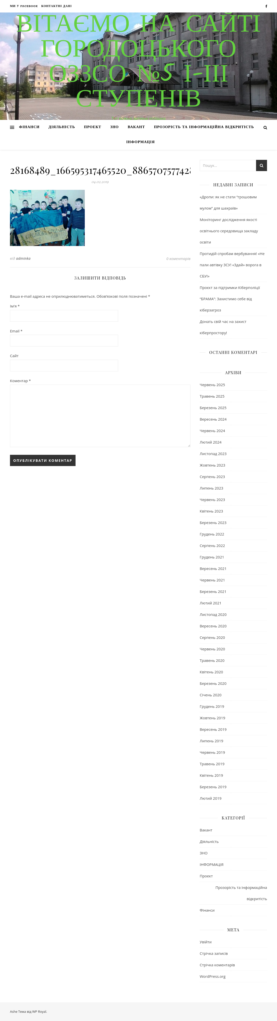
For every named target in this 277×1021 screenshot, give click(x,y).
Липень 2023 (211, 488)
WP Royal (39, 1011)
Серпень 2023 (212, 476)
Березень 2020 (213, 683)
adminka (23, 258)
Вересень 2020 (213, 625)
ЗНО (114, 127)
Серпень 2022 (212, 545)
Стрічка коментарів (217, 964)
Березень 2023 (213, 522)
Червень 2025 (212, 384)
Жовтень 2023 (212, 465)
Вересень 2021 (213, 568)
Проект (92, 127)
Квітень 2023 (211, 511)
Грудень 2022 (212, 533)
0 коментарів (178, 258)
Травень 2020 (212, 660)
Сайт (14, 355)
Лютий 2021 (210, 602)
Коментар (20, 380)
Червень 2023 (212, 499)
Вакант (136, 127)
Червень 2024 (212, 430)
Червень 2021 (212, 579)
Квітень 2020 (211, 671)
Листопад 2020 (213, 614)
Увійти (206, 941)
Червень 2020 (212, 648)
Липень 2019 (211, 740)
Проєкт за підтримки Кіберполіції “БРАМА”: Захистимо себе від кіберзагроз (230, 298)
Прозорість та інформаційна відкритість (204, 127)
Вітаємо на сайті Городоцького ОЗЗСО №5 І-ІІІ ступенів (138, 62)
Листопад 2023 (213, 453)
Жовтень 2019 (212, 717)
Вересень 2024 (213, 419)
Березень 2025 (213, 407)
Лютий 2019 (210, 798)
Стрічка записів (214, 953)
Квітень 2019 (211, 775)
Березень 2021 (213, 591)
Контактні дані (56, 6)
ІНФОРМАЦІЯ (140, 142)
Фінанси (29, 127)
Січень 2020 (210, 694)
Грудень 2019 (212, 706)
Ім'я (15, 305)
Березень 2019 (213, 786)
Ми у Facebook (24, 6)
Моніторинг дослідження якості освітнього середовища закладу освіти (229, 231)
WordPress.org (212, 976)
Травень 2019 (212, 763)
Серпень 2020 (212, 637)
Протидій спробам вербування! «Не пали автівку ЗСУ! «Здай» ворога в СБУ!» (232, 264)
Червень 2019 (212, 752)
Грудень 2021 (212, 556)
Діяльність (62, 127)
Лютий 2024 (210, 442)
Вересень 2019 (213, 729)
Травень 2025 (212, 396)
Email (16, 330)
